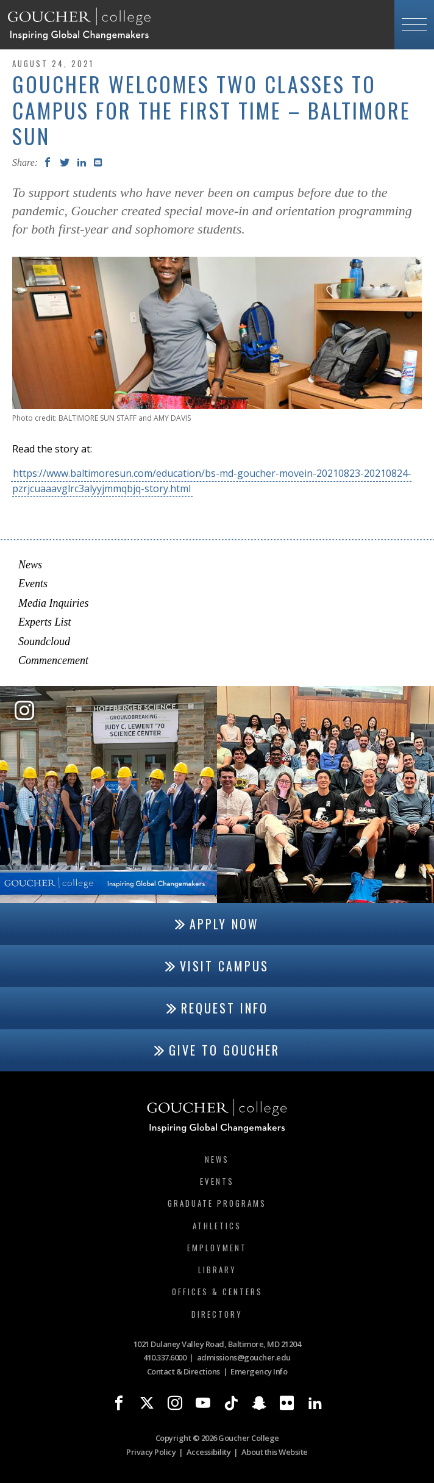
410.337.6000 (164, 1357)
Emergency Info (258, 1371)
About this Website (274, 1451)
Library (217, 1269)
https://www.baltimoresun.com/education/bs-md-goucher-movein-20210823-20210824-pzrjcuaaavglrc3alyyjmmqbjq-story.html (211, 480)
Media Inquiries (53, 603)
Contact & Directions (183, 1371)
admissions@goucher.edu (244, 1357)
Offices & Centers (217, 1291)
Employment (217, 1248)
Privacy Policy (151, 1451)
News (30, 565)
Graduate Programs (217, 1203)
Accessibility (209, 1451)
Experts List (44, 622)
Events (33, 583)
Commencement (53, 660)
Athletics (217, 1226)
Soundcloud (44, 641)
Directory (217, 1314)
